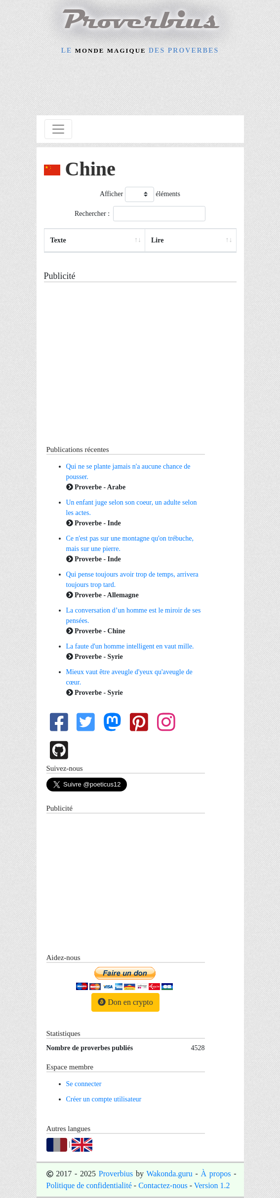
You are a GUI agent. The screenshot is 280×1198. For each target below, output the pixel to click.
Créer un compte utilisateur (104, 1099)
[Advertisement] (140, 86)
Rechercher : (140, 213)
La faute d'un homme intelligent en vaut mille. (130, 646)
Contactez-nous (163, 1185)
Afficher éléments (140, 194)
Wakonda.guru (169, 1173)
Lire (157, 240)
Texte (58, 240)
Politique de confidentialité (89, 1185)
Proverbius (116, 1173)
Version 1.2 (212, 1185)
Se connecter (84, 1084)
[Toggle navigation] (58, 129)
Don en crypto (125, 1002)
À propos (216, 1173)
